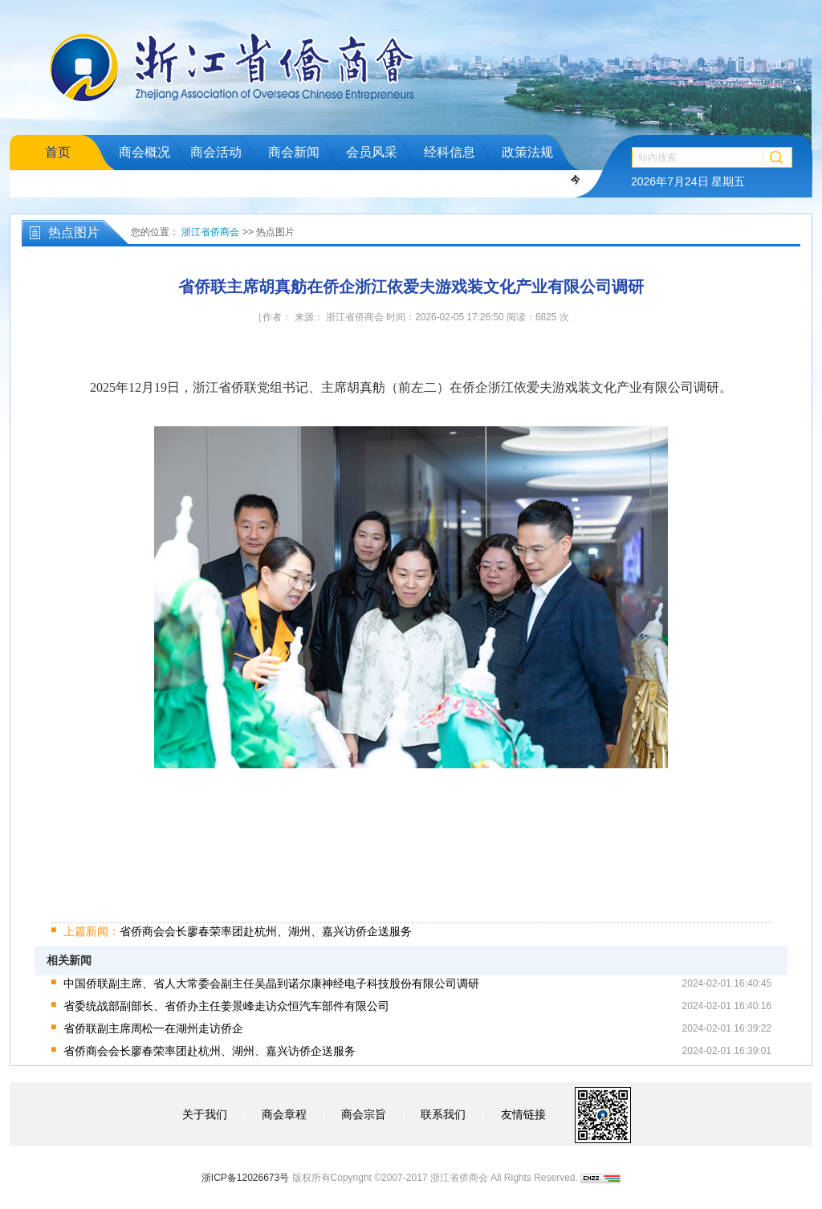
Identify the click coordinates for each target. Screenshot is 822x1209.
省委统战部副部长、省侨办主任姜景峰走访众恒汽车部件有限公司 (226, 1005)
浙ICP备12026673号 (245, 1177)
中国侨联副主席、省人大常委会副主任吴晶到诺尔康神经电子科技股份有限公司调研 (271, 983)
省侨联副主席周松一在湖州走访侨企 (153, 1028)
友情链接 (523, 1114)
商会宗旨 (363, 1114)
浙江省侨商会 (210, 232)
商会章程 (284, 1114)
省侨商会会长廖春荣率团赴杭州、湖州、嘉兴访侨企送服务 (237, 931)
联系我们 (443, 1114)
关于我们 (204, 1114)
